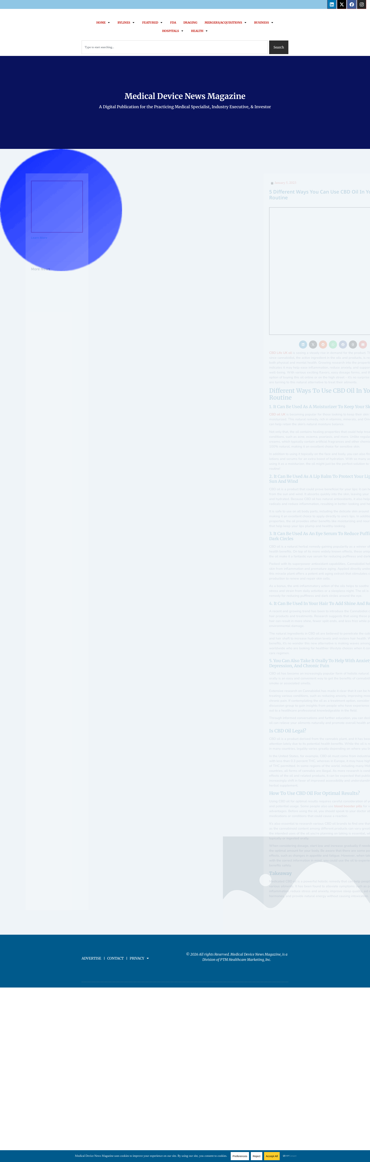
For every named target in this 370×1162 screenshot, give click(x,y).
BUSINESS (264, 22)
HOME (103, 22)
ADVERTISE (91, 916)
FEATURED (152, 22)
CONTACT (115, 916)
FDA (173, 22)
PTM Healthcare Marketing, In (244, 917)
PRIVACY (139, 916)
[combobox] (175, 47)
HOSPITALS (173, 31)
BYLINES (126, 22)
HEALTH (199, 31)
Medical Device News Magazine (185, 96)
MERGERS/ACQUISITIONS (226, 22)
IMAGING (190, 22)
